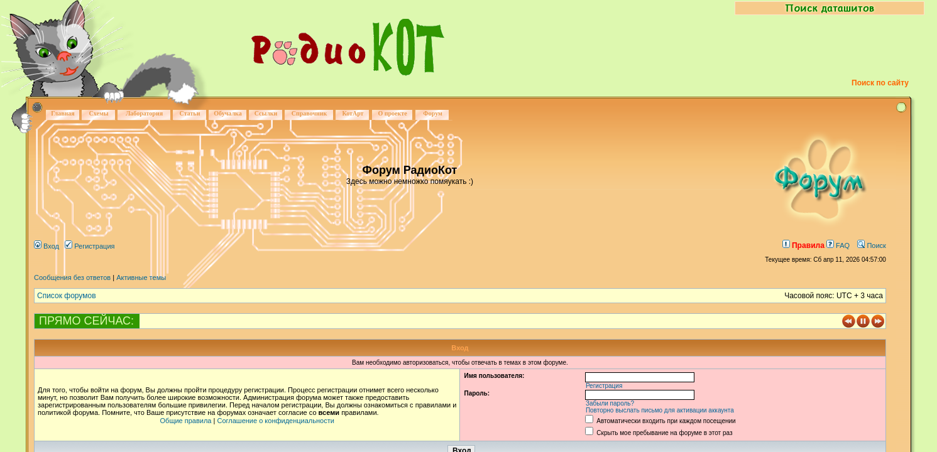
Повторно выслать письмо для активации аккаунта (660, 410)
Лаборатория (144, 113)
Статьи (190, 113)
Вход (46, 246)
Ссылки (266, 113)
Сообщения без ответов (72, 277)
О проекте (392, 113)
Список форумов (66, 295)
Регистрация (89, 246)
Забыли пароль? (610, 403)
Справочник (309, 113)
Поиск (871, 245)
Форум (432, 113)
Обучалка (227, 113)
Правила (803, 245)
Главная (62, 113)
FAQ (838, 245)
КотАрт (352, 113)
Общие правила (186, 420)
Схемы (98, 113)
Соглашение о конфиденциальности (275, 420)
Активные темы (141, 277)
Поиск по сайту (880, 82)
